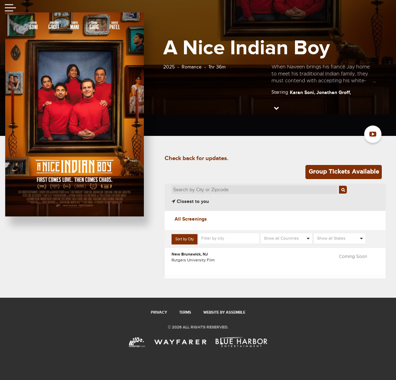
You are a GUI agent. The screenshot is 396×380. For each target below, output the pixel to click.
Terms (185, 312)
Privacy (159, 312)
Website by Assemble (224, 312)
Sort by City (184, 239)
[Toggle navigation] (10, 8)
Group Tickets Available (343, 172)
